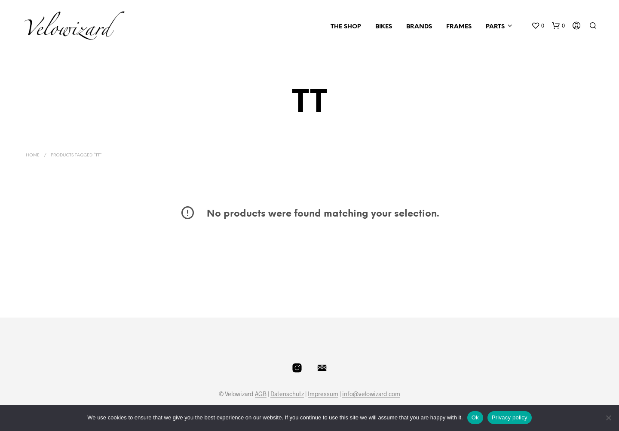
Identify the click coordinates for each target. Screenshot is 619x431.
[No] (608, 417)
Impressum (323, 394)
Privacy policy (509, 417)
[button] (537, 25)
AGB (261, 394)
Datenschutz (287, 394)
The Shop (346, 27)
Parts (495, 27)
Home (33, 155)
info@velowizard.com (371, 394)
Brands (419, 27)
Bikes (383, 27)
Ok (475, 417)
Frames (459, 27)
